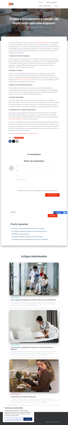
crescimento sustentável (15, 119)
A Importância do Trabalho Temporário (20, 234)
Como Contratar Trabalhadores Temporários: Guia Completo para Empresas (29, 231)
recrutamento (38, 42)
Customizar (9, 419)
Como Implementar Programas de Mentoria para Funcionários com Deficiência (29, 239)
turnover (39, 79)
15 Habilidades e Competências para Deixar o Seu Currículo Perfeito (27, 236)
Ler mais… (35, 305)
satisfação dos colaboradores (22, 79)
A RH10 (41, 2)
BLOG (56, 6)
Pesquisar (13, 212)
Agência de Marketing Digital (20, 133)
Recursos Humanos (19, 137)
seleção (46, 42)
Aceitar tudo (28, 419)
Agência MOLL (33, 133)
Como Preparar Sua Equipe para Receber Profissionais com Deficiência (28, 228)
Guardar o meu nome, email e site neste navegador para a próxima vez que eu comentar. (37, 190)
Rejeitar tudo (18, 419)
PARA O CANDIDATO (52, 2)
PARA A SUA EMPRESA (45, 6)
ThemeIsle (57, 421)
